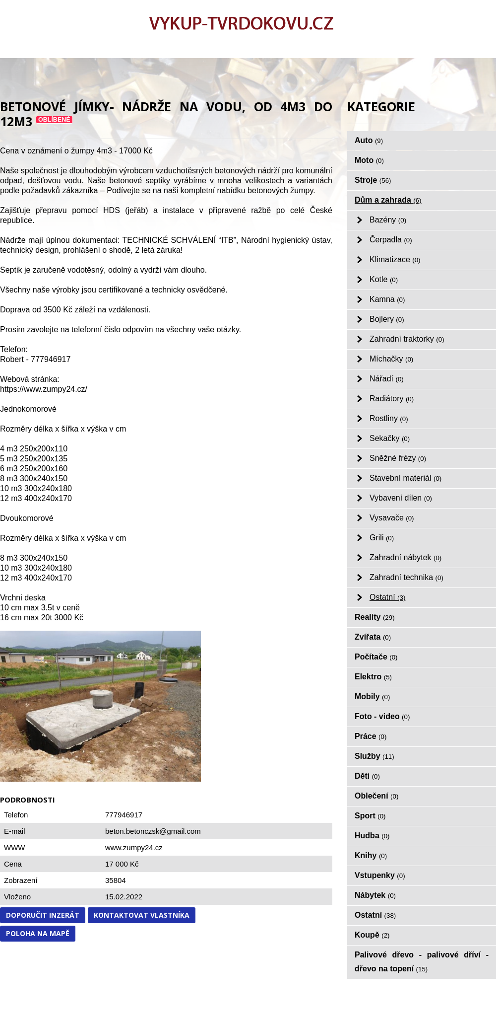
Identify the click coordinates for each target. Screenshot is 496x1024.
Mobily (372, 696)
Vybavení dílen (401, 498)
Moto (369, 160)
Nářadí (387, 378)
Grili (382, 537)
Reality (375, 617)
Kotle (384, 279)
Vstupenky (380, 875)
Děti (367, 776)
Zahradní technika (406, 577)
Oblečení (376, 796)
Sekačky (390, 438)
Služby (374, 756)
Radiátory (392, 398)
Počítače (376, 657)
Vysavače (392, 517)
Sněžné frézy (398, 458)
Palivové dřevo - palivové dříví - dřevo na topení (422, 962)
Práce (370, 736)
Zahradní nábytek (405, 557)
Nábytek (375, 895)
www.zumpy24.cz (134, 847)
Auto (369, 140)
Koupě (372, 935)
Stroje (373, 180)
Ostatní (387, 597)
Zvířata (373, 637)
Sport (370, 815)
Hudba (372, 835)
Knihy (371, 855)
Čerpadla (391, 239)
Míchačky (391, 359)
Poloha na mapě (37, 933)
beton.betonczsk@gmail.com (153, 831)
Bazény (388, 220)
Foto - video (382, 716)
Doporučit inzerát (42, 915)
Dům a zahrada (388, 200)
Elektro (373, 676)
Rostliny (389, 418)
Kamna (387, 299)
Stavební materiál (405, 478)
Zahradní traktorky (407, 339)
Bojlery (387, 319)
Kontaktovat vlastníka (141, 915)
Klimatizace (395, 259)
